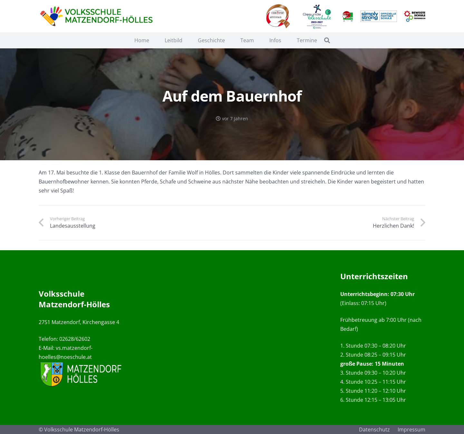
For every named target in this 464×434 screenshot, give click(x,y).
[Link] (98, 16)
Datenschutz (374, 429)
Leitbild (173, 40)
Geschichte (211, 40)
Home (141, 40)
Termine (307, 40)
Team (247, 40)
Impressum (411, 429)
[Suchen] (327, 40)
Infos (275, 40)
